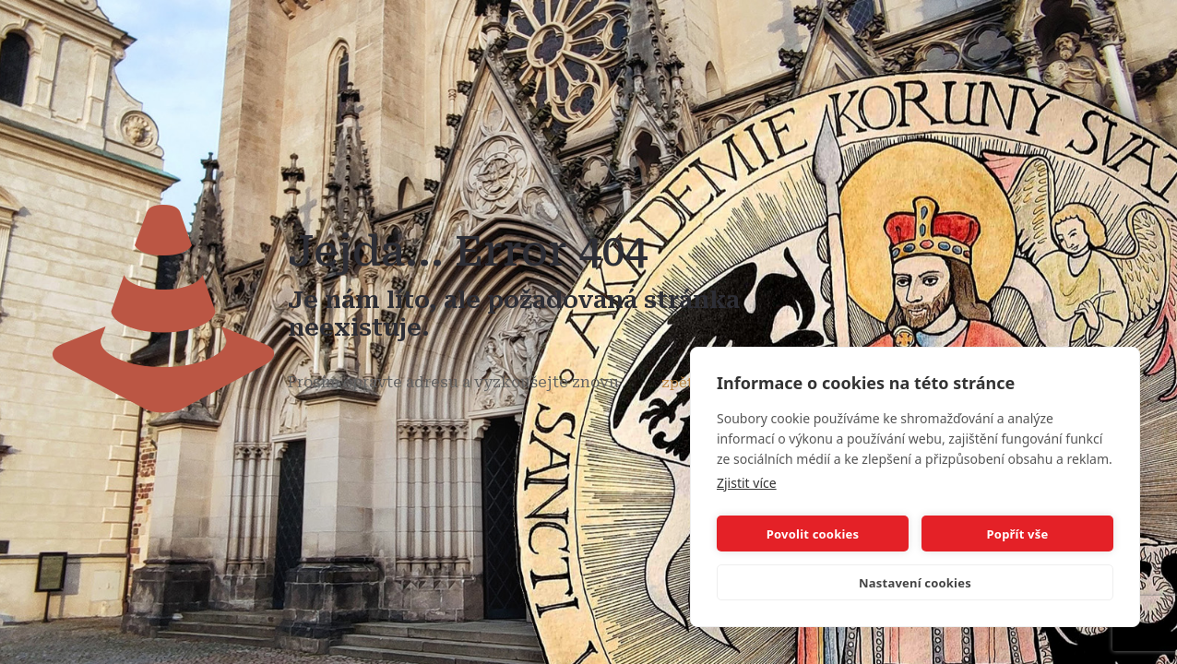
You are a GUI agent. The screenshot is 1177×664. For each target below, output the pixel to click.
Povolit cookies (813, 534)
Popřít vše (1018, 534)
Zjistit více (747, 483)
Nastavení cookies (915, 583)
